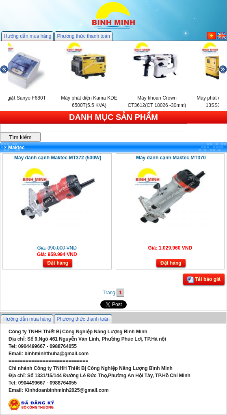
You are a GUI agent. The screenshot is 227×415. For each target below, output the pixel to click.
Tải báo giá (204, 279)
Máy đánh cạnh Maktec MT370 (171, 158)
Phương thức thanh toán (83, 36)
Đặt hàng (57, 263)
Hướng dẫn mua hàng (27, 36)
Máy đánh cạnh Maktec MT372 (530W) (57, 158)
